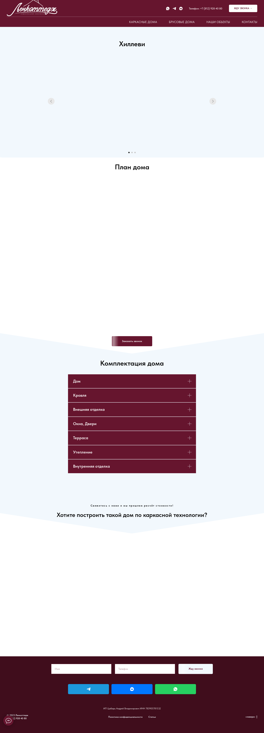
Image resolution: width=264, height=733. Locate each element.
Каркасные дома (143, 22)
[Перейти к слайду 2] (132, 152)
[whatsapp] (168, 8)
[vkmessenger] (181, 8)
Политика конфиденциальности (125, 717)
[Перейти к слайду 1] (129, 152)
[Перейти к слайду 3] (135, 152)
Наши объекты (218, 22)
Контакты (249, 22)
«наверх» (251, 716)
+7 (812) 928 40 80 (211, 8)
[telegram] (174, 8)
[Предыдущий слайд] (51, 101)
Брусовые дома (182, 22)
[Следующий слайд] (212, 101)
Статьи (152, 717)
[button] (243, 8)
